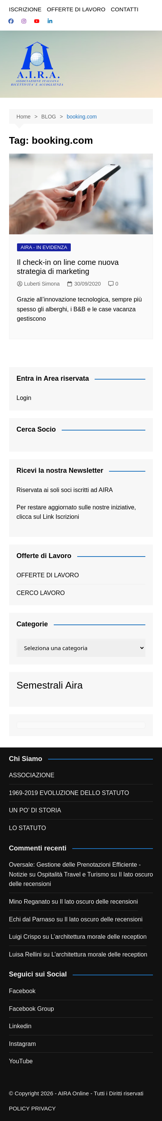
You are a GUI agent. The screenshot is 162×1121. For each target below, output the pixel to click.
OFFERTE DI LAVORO (76, 9)
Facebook (22, 991)
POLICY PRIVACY (32, 1109)
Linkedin (20, 1026)
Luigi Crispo (25, 936)
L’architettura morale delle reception (98, 936)
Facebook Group (31, 1009)
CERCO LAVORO (41, 593)
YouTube (21, 1061)
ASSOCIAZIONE (32, 775)
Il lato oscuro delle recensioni (99, 901)
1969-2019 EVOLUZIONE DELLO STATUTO (69, 793)
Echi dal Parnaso (32, 919)
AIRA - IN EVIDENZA (44, 247)
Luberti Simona (38, 284)
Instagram (22, 1044)
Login (24, 398)
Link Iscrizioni (61, 517)
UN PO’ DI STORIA (35, 810)
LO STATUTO (27, 828)
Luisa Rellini (25, 954)
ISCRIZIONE (25, 9)
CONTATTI (125, 9)
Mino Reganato (29, 901)
